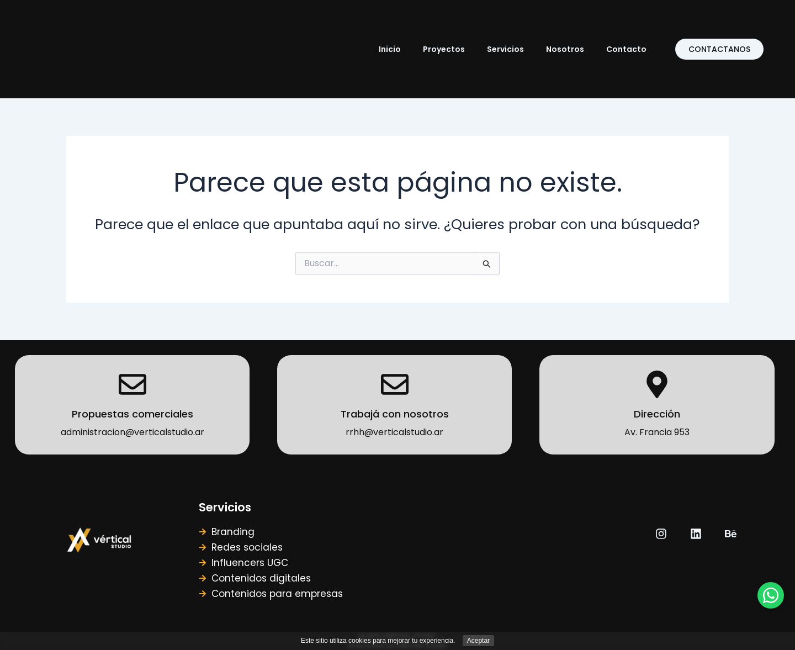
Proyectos (444, 49)
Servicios (505, 49)
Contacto (626, 49)
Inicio (390, 49)
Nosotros (565, 49)
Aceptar (478, 640)
